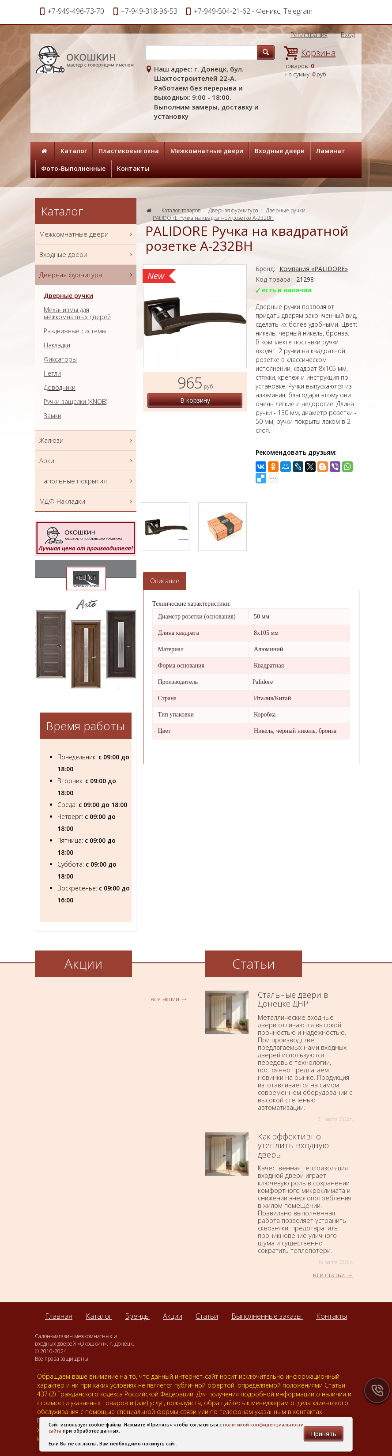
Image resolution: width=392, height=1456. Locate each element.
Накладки (57, 345)
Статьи (207, 1316)
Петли (52, 373)
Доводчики (59, 387)
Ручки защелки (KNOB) (75, 401)
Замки (52, 415)
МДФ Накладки (86, 501)
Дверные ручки (285, 210)
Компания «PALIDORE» (313, 268)
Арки (86, 461)
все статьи (329, 1275)
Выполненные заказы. (267, 1316)
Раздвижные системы (75, 331)
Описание (164, 581)
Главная (58, 1316)
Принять (323, 1434)
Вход (348, 34)
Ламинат (330, 151)
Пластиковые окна (128, 151)
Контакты (133, 168)
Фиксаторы (60, 359)
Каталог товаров (181, 210)
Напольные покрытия (86, 481)
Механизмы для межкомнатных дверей (77, 313)
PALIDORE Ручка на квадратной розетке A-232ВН (213, 218)
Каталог (73, 151)
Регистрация (309, 34)
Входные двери (280, 151)
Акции (172, 1316)
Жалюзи (86, 440)
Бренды (137, 1316)
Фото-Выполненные (73, 168)
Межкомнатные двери (206, 151)
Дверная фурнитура (233, 210)
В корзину (195, 400)
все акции (165, 999)
